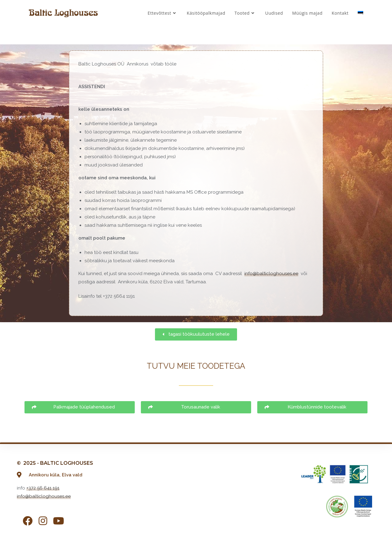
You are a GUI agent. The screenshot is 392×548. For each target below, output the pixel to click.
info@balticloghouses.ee (271, 273)
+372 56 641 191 (42, 488)
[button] (196, 334)
